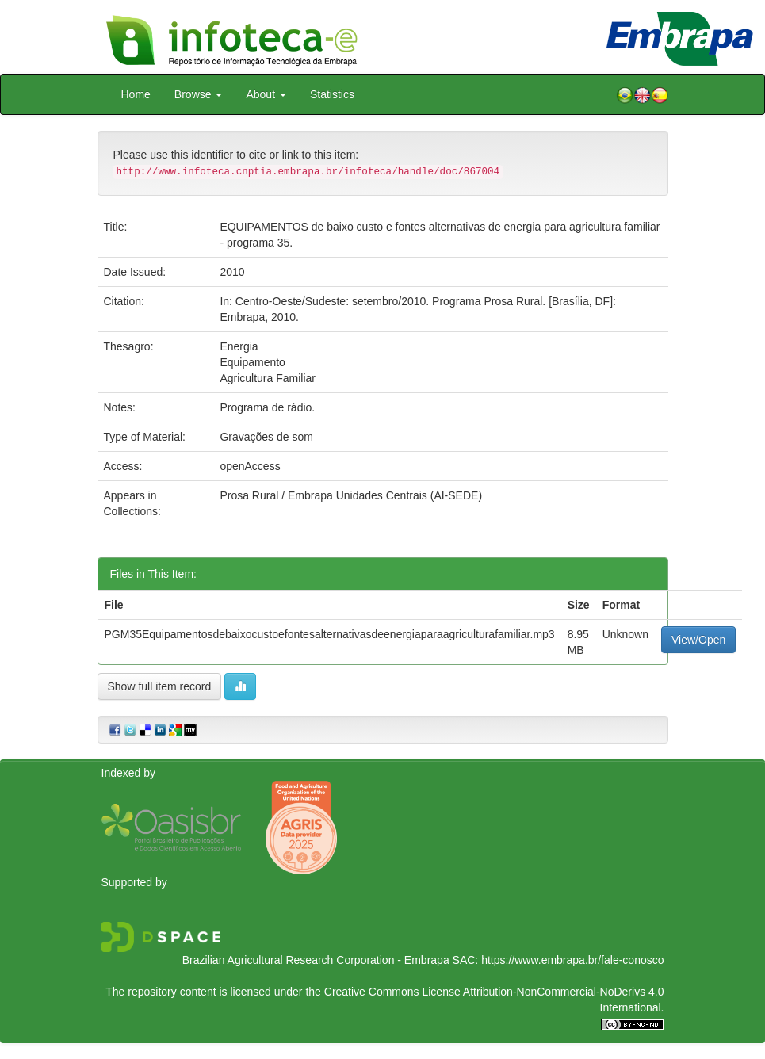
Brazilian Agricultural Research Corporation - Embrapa (315, 960)
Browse (198, 94)
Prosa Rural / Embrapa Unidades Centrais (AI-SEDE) (351, 495)
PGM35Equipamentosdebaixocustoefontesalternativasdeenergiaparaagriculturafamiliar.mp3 (330, 634)
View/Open (698, 639)
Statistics (332, 94)
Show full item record (160, 686)
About (265, 94)
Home (136, 94)
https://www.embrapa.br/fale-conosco (572, 960)
